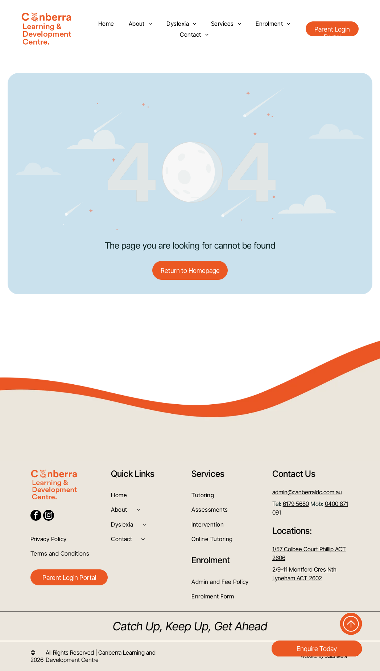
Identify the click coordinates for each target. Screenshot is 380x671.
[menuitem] (106, 23)
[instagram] (48, 516)
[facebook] (35, 516)
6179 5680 (296, 503)
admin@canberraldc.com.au (307, 492)
